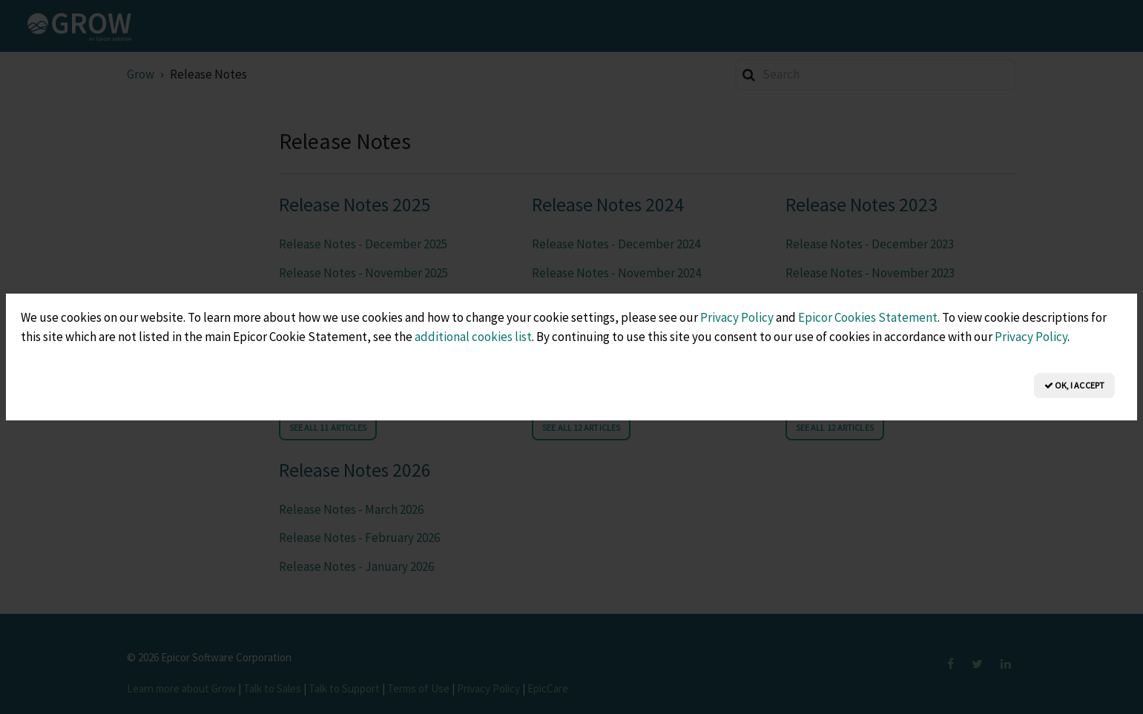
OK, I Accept (1074, 385)
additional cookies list (473, 336)
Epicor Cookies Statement (868, 317)
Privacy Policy (737, 317)
